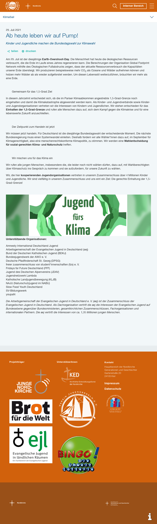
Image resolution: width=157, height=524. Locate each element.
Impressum (111, 383)
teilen (14, 51)
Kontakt (108, 362)
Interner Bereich (133, 6)
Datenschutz (112, 389)
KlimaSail (8, 17)
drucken (31, 51)
